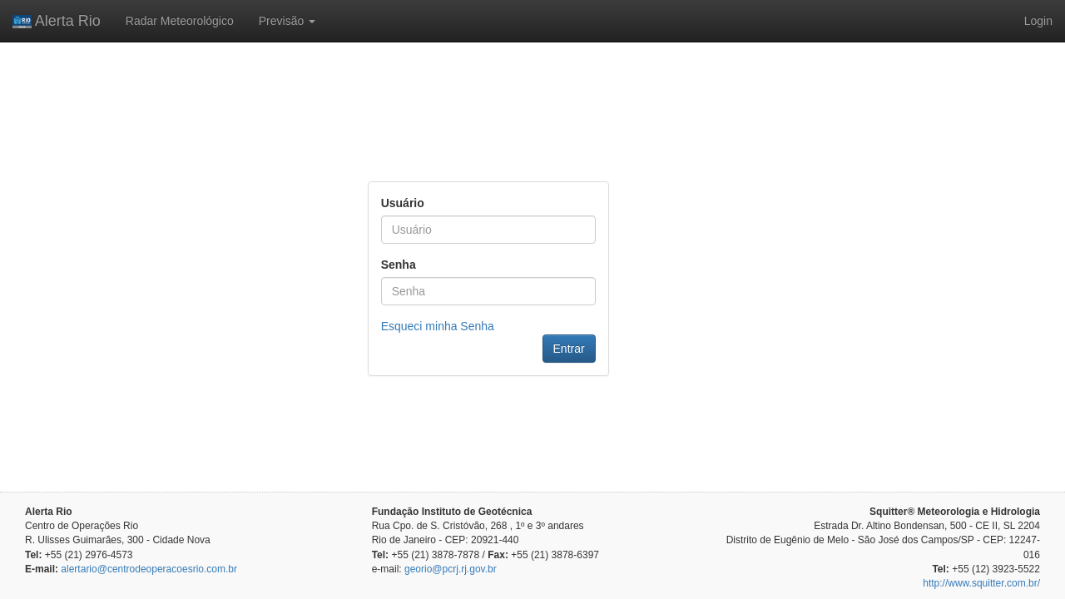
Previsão (287, 20)
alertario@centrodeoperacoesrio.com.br (149, 569)
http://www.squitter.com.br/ (981, 583)
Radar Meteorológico (180, 20)
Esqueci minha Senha (437, 326)
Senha (398, 264)
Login (1038, 20)
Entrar (569, 348)
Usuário (402, 203)
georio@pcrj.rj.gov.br (450, 569)
